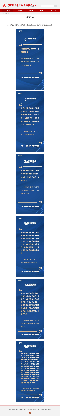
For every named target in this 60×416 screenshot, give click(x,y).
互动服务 (41, 10)
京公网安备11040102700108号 (45, 409)
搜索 (55, 6)
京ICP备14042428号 (36, 409)
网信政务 (29, 10)
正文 (8, 13)
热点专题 (52, 10)
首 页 (7, 10)
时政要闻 (18, 10)
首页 (6, 13)
